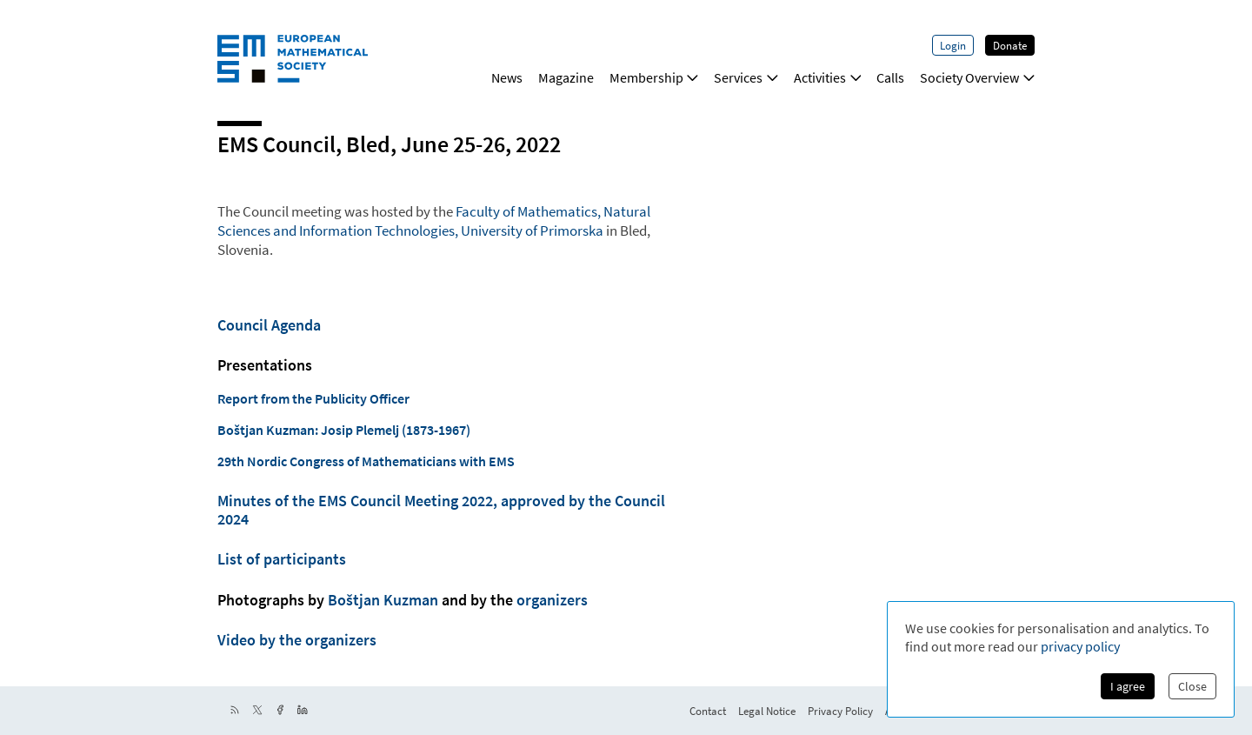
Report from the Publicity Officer (313, 398)
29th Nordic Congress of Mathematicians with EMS (366, 461)
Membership (654, 77)
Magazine (566, 77)
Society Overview (977, 77)
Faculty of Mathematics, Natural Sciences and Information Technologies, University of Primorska (433, 221)
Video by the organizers (296, 640)
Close (1192, 686)
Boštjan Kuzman (383, 600)
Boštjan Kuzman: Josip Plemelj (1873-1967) (343, 429)
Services (746, 77)
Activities (828, 77)
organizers (552, 600)
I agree (1127, 686)
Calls (890, 77)
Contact (707, 711)
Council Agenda (269, 325)
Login (953, 45)
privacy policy (1080, 646)
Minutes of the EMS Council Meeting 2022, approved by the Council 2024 (441, 509)
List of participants (281, 559)
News (507, 77)
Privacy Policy (840, 711)
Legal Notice (767, 711)
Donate (1010, 45)
